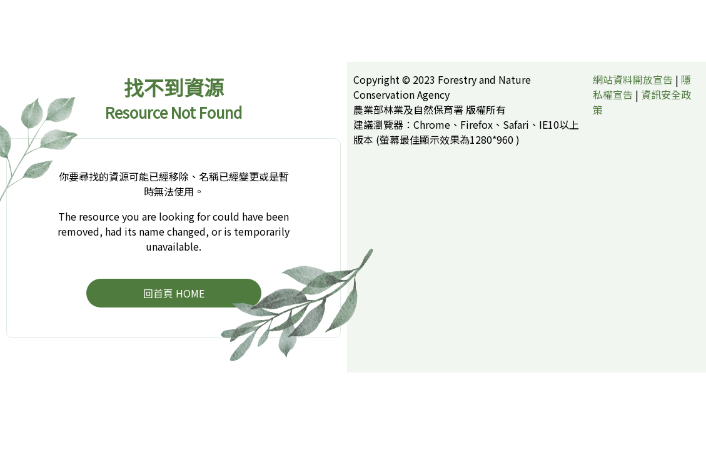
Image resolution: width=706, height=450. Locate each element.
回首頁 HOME (173, 293)
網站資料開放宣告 (633, 79)
